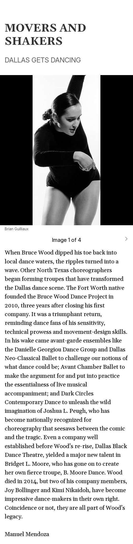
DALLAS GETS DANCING (43, 60)
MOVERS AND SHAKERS (45, 35)
